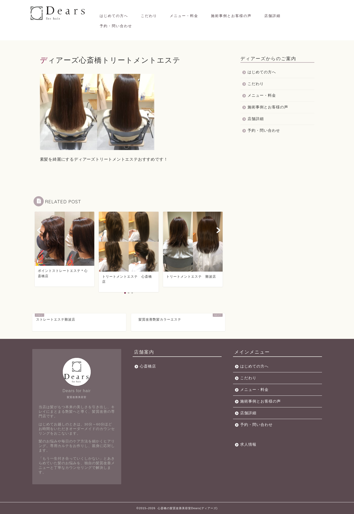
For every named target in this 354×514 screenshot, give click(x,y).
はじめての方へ (114, 15)
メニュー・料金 (184, 15)
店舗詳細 (272, 15)
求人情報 (248, 444)
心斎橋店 (148, 366)
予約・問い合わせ (116, 26)
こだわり (149, 15)
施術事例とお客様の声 (231, 15)
